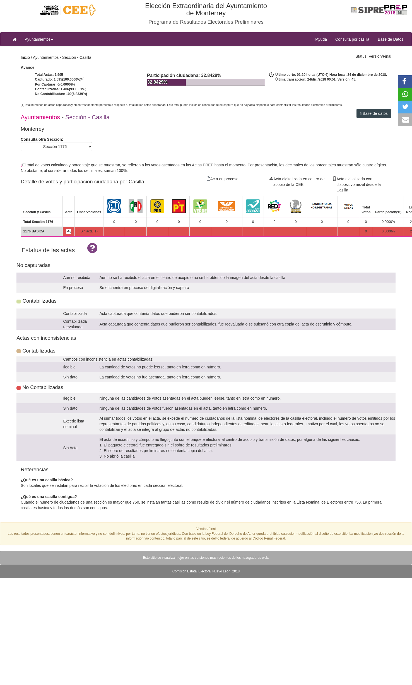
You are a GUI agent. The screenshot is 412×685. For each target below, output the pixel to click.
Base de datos (374, 113)
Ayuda (322, 39)
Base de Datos (390, 39)
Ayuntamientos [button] (39, 39)
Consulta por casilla (354, 39)
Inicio (25, 57)
